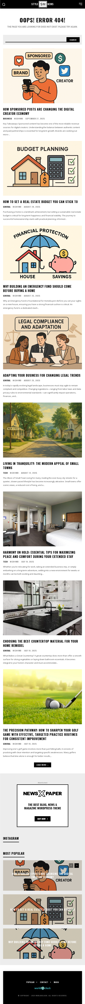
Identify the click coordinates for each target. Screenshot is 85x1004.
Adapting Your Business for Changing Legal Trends (42, 375)
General (7, 207)
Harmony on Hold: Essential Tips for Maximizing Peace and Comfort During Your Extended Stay (39, 554)
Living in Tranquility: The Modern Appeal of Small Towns (41, 465)
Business (7, 119)
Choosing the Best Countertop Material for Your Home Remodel (40, 643)
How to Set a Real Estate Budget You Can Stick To (40, 201)
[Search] (73, 39)
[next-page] (76, 865)
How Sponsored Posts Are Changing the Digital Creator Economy (38, 111)
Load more (42, 765)
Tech (5, 473)
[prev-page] (71, 865)
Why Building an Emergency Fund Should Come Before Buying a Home (37, 288)
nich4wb (18, 118)
